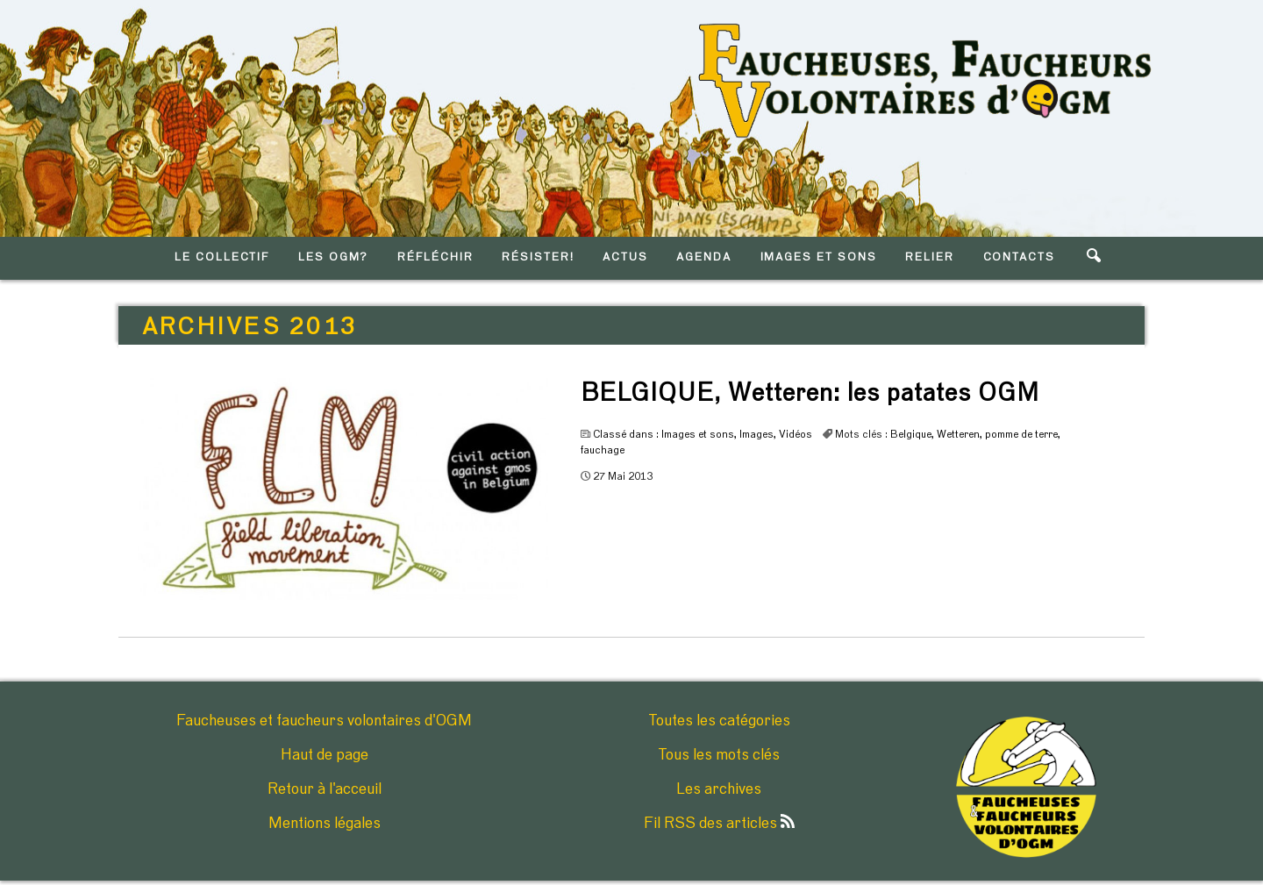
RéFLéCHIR (435, 257)
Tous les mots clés (719, 755)
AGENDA (703, 257)
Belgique (910, 434)
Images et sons (697, 434)
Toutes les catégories (719, 721)
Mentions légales (324, 823)
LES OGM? (333, 257)
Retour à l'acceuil (325, 789)
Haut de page (324, 755)
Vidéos (795, 434)
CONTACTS (1019, 257)
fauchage (602, 450)
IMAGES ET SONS (818, 257)
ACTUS (625, 257)
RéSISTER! (538, 257)
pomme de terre (1021, 434)
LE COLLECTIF (222, 257)
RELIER (929, 257)
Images (756, 434)
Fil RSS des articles (719, 823)
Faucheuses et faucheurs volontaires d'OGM (324, 721)
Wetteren (958, 434)
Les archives (718, 789)
